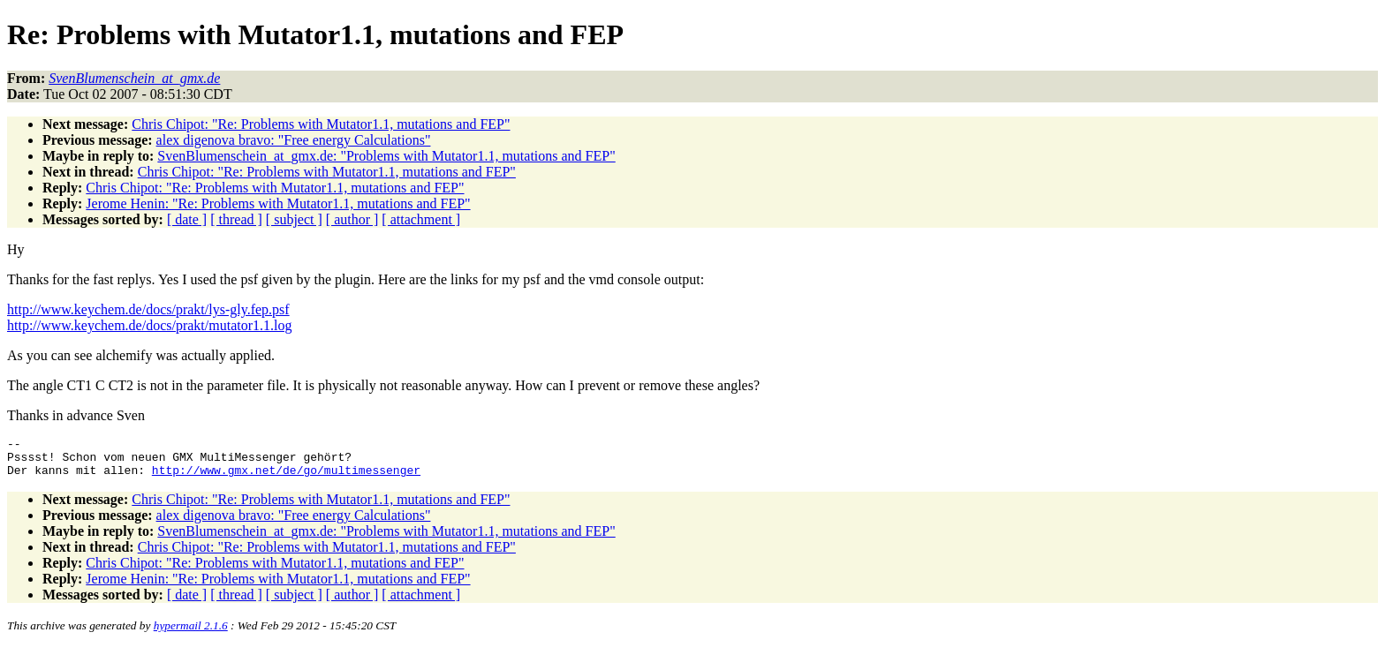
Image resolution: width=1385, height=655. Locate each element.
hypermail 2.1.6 (191, 633)
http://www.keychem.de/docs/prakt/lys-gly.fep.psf (148, 309)
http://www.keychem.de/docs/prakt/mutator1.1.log (149, 325)
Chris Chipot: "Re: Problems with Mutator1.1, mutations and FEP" (321, 124)
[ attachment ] (421, 219)
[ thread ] (236, 219)
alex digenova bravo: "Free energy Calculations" (293, 139)
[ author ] (352, 219)
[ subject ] (294, 219)
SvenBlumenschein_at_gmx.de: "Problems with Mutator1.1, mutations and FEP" (386, 155)
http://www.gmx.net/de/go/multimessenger (286, 478)
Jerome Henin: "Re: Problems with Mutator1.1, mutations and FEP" (278, 203)
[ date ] (187, 219)
